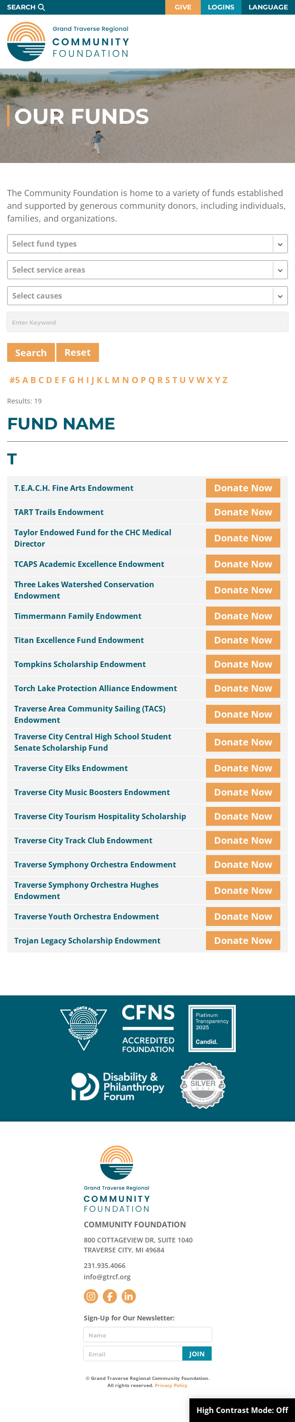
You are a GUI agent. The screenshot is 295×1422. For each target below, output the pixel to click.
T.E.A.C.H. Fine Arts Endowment (74, 488)
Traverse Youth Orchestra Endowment (86, 916)
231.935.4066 (104, 1265)
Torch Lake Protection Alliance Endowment (95, 688)
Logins (221, 7)
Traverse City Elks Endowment (71, 768)
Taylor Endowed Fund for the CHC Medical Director (92, 538)
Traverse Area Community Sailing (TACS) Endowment (89, 714)
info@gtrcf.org (107, 1276)
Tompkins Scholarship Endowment (80, 664)
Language (268, 7)
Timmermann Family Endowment (78, 616)
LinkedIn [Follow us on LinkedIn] (129, 1296)
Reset (77, 352)
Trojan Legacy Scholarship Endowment (87, 940)
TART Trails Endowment (59, 512)
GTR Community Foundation (68, 41)
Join (197, 1353)
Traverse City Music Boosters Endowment (92, 792)
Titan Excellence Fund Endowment (79, 640)
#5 (14, 379)
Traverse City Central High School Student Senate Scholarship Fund (92, 742)
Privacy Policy (171, 1385)
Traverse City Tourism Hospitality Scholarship (100, 816)
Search (21, 7)
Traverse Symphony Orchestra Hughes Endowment (86, 890)
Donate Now (243, 487)
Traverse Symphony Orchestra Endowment (95, 864)
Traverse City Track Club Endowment (83, 840)
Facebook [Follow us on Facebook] (110, 1296)
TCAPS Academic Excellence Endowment (89, 564)
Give (183, 7)
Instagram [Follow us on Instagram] (91, 1296)
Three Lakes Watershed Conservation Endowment (84, 590)
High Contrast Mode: (242, 1410)
